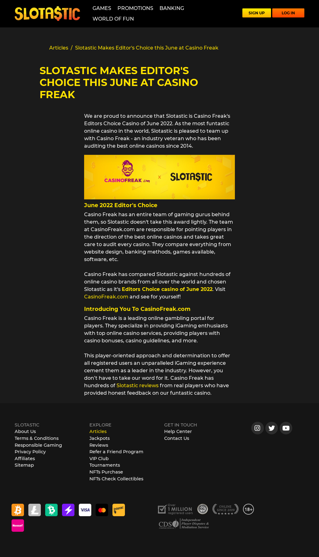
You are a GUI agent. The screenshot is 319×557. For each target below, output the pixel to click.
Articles (98, 431)
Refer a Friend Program (116, 452)
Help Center (178, 431)
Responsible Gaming (38, 445)
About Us (25, 431)
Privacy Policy (30, 452)
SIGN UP (257, 13)
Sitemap (24, 465)
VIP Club (99, 458)
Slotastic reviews (138, 385)
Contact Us (176, 438)
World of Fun (113, 19)
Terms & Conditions (37, 438)
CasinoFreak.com (106, 297)
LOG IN (288, 13)
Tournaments (104, 465)
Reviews (98, 445)
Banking (172, 8)
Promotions (135, 8)
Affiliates (25, 458)
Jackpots (99, 438)
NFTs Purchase (106, 472)
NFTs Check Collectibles (116, 479)
